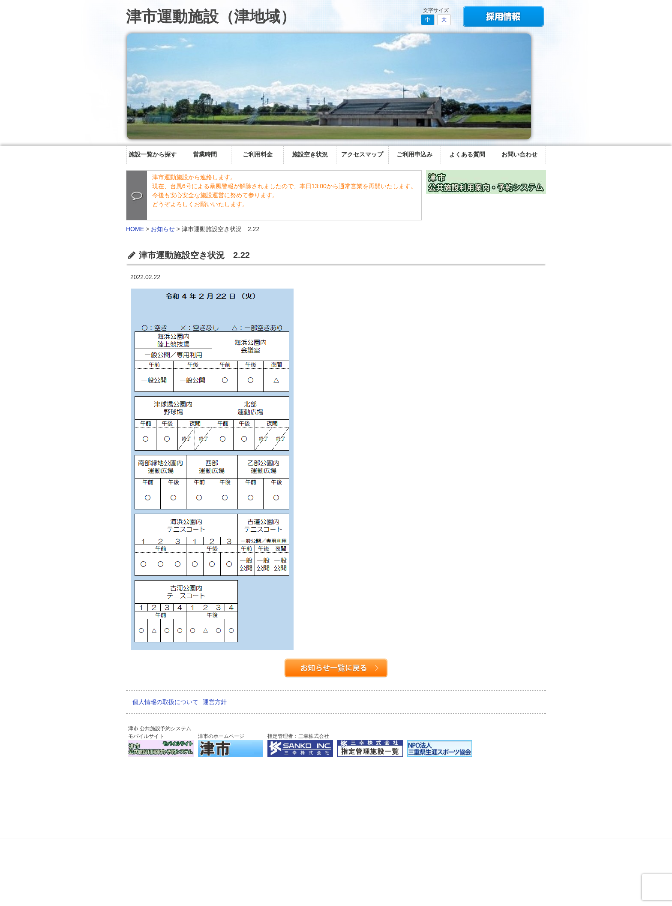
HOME (135, 229)
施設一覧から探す (153, 154)
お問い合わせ (519, 154)
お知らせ (163, 229)
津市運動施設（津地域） (211, 16)
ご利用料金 (258, 154)
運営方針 (215, 701)
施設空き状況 (310, 154)
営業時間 (205, 154)
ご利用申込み (414, 154)
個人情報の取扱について (165, 701)
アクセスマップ (362, 154)
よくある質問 (467, 154)
